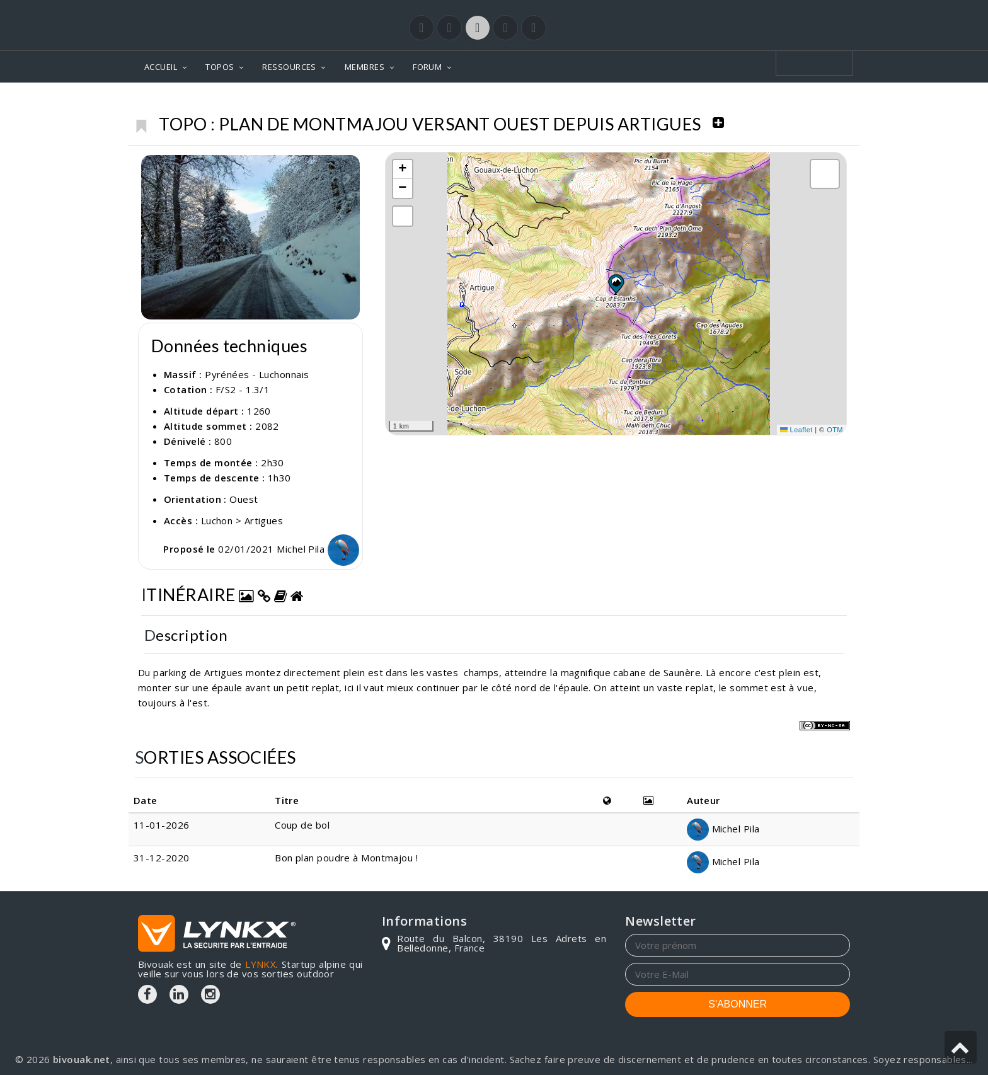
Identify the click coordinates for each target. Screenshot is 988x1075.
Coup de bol (302, 825)
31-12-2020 (162, 857)
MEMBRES (364, 66)
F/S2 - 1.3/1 (242, 389)
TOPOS (219, 66)
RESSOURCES (289, 66)
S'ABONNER (737, 1004)
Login (787, 12)
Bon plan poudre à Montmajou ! (346, 857)
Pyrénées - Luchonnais (672, 101)
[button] (616, 283)
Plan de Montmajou (796, 101)
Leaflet (796, 430)
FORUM (427, 66)
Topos (584, 101)
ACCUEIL (160, 66)
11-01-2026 (162, 825)
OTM (835, 430)
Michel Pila (318, 549)
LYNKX (260, 964)
